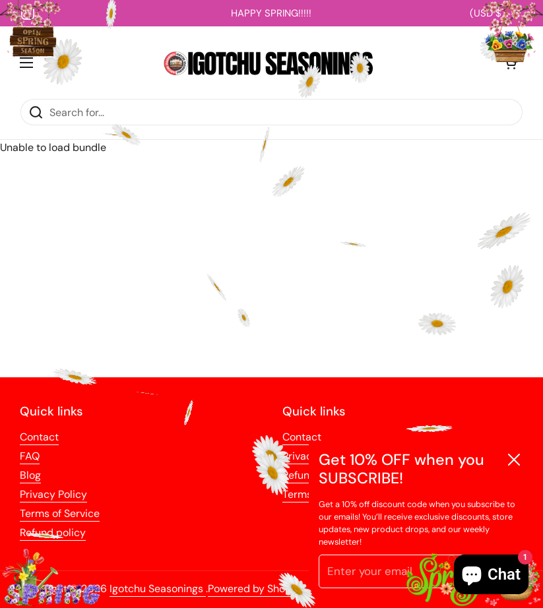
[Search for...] (271, 112)
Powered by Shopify (255, 588)
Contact (39, 437)
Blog (30, 475)
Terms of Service (60, 513)
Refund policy (53, 532)
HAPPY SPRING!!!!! (271, 13)
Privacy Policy (53, 494)
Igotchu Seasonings (158, 588)
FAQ (30, 456)
